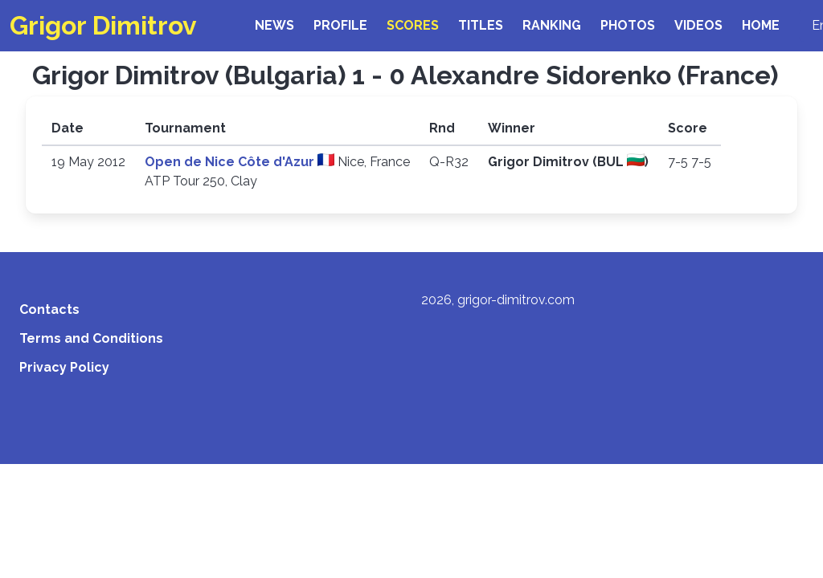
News (274, 25)
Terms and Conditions (91, 338)
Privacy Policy (64, 367)
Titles (480, 25)
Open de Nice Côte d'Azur (231, 161)
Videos (698, 25)
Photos (627, 25)
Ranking (551, 25)
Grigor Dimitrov (103, 25)
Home (761, 25)
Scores (413, 25)
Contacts (49, 309)
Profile (340, 25)
